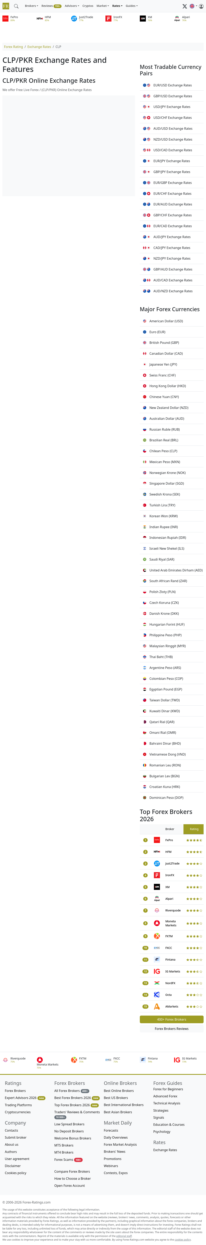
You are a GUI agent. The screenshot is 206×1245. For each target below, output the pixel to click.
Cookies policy (15, 1173)
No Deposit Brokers (69, 1131)
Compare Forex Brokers (72, 1171)
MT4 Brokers (63, 1152)
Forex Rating (13, 47)
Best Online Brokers (119, 1090)
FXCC (168, 948)
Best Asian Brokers (118, 1112)
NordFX (170, 983)
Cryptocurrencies (18, 1112)
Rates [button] (116, 6)
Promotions (112, 1159)
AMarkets (171, 1006)
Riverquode (173, 910)
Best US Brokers (116, 1098)
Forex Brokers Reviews (171, 1028)
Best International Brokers (124, 1105)
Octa (168, 995)
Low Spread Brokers (69, 1124)
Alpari (169, 899)
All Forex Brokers (71, 1090)
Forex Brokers (15, 1090)
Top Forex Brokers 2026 (76, 1105)
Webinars (111, 1166)
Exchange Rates (39, 47)
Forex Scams (68, 1159)
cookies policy (183, 1239)
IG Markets (172, 971)
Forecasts (111, 1130)
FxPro (169, 840)
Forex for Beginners (168, 1089)
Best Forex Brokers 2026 (77, 1098)
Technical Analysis (166, 1103)
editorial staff (124, 1236)
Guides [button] (130, 6)
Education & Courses (168, 1124)
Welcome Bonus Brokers (72, 1138)
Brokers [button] (30, 6)
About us (11, 1144)
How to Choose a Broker (72, 1178)
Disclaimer (13, 1166)
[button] (193, 6)
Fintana (170, 959)
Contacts (11, 1130)
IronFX (169, 875)
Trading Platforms (18, 1105)
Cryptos (87, 6)
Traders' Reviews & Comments (77, 1114)
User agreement (17, 1159)
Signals (158, 1117)
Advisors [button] (71, 6)
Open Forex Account (69, 1185)
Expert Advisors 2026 (25, 1098)
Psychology (161, 1131)
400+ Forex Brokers (171, 1019)
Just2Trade (172, 863)
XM (167, 887)
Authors (11, 1152)
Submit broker (16, 1137)
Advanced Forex (165, 1096)
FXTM (169, 936)
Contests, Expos (116, 1173)
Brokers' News (114, 1151)
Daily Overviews (116, 1137)
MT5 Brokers (63, 1145)
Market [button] (102, 6)
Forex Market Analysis (120, 1144)
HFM (168, 852)
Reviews (51, 6)
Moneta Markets (170, 923)
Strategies (160, 1110)
